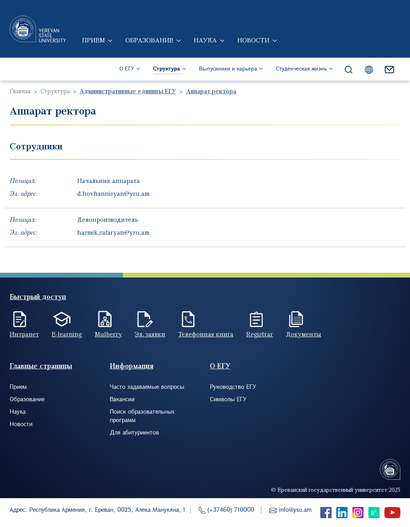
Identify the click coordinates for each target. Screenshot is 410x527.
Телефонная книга (205, 334)
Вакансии (122, 399)
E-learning (67, 334)
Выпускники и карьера (228, 68)
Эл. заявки (150, 334)
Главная (20, 91)
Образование (149, 40)
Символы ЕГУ (228, 399)
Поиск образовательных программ (142, 415)
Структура (166, 68)
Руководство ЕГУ (233, 386)
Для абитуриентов (134, 432)
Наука (205, 40)
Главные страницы (41, 365)
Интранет (24, 334)
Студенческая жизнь (301, 68)
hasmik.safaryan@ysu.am (113, 232)
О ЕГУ (126, 68)
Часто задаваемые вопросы (147, 386)
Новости (253, 40)
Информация (131, 365)
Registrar (259, 334)
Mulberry (108, 334)
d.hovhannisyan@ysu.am (113, 193)
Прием (93, 40)
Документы (303, 334)
